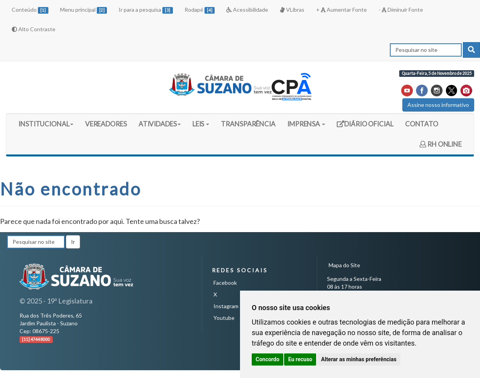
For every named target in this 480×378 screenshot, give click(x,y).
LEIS (201, 124)
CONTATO (421, 124)
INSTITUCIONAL (45, 124)
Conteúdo (30, 10)
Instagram (225, 306)
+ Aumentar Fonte (341, 9)
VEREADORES (106, 124)
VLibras (292, 9)
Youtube (224, 317)
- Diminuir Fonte (401, 9)
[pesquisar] (471, 50)
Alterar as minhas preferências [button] (358, 359)
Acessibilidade (247, 9)
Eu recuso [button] (300, 359)
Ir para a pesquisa (146, 10)
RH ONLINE (441, 144)
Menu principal (83, 10)
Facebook (225, 282)
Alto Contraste (33, 29)
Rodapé (200, 10)
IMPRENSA (306, 124)
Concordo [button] (267, 359)
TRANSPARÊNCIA (248, 124)
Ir (73, 241)
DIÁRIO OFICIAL (364, 126)
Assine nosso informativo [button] (438, 104)
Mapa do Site (344, 265)
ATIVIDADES (160, 124)
